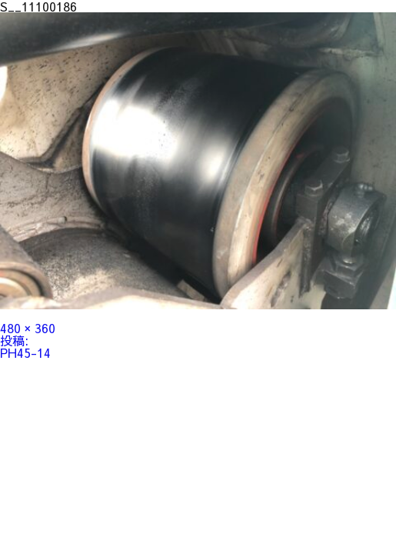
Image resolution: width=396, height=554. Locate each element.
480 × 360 (27, 327)
